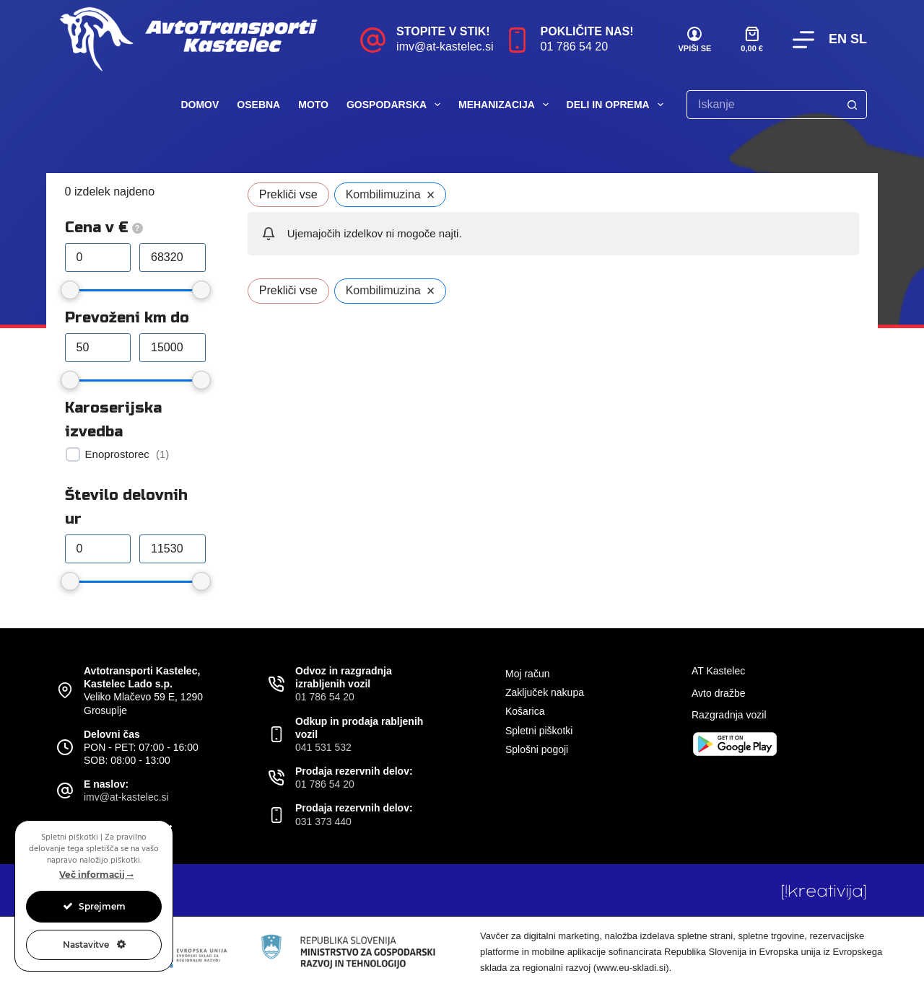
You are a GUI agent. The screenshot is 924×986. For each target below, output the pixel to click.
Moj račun (527, 673)
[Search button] (852, 104)
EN (838, 39)
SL (858, 39)
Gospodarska (396, 104)
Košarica (524, 711)
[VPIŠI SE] (695, 40)
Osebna (258, 104)
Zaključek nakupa (544, 692)
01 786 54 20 (574, 46)
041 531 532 (323, 747)
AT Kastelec (718, 671)
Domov (199, 104)
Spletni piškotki (538, 730)
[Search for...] (762, 104)
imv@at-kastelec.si (445, 46)
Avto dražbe (718, 693)
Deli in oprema (618, 104)
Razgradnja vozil (729, 715)
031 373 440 (323, 821)
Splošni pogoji (536, 749)
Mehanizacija (506, 104)
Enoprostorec (117, 454)
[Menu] (803, 39)
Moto (313, 104)
